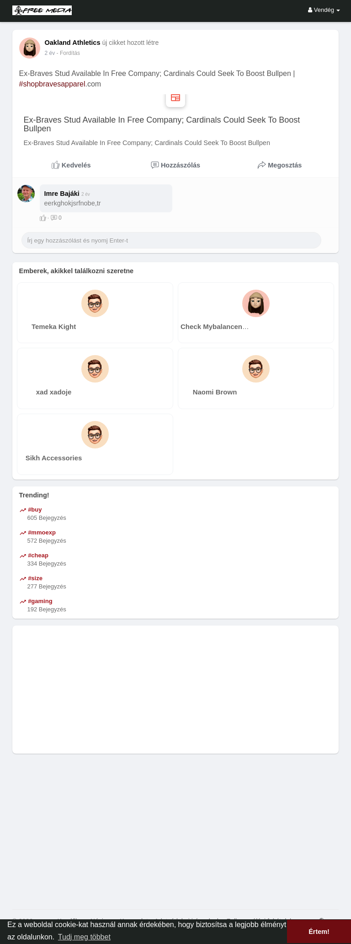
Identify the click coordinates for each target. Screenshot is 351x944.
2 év (50, 53)
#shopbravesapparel (52, 84)
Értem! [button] (319, 931)
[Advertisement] (175, 690)
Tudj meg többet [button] (84, 937)
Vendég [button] (324, 9)
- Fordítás (68, 53)
